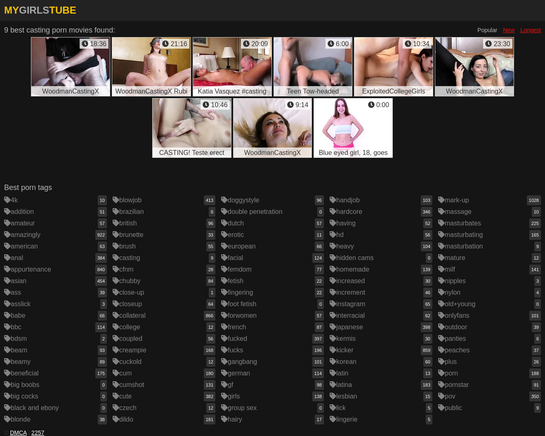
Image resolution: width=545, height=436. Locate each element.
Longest (530, 30)
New (508, 30)
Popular (487, 30)
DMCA (18, 432)
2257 (37, 432)
